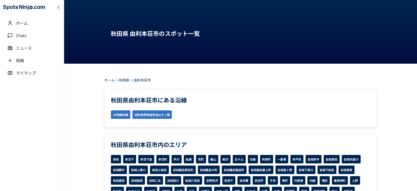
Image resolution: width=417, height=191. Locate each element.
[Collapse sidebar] (58, 7)
